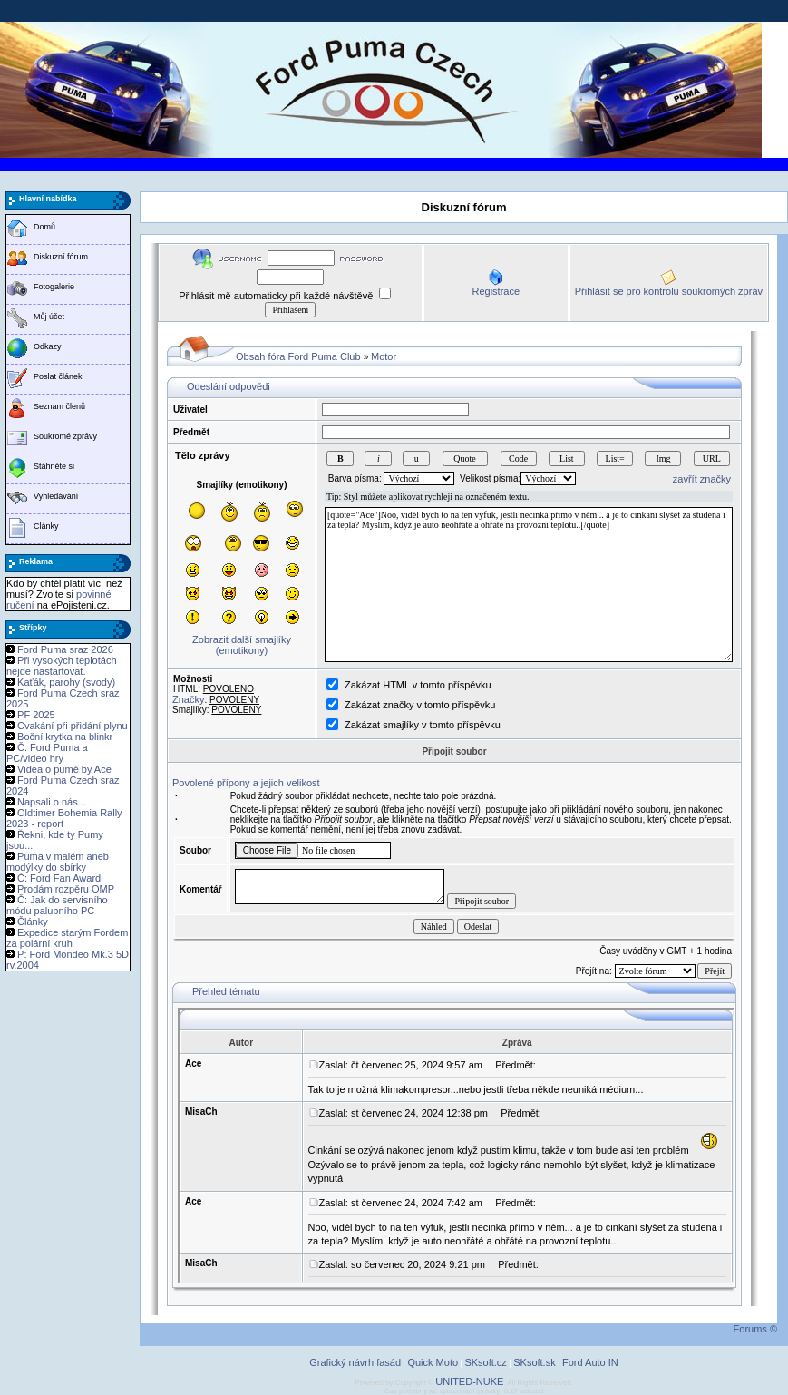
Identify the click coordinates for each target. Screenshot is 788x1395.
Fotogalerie (54, 286)
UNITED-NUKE (469, 1381)
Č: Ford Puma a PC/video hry (47, 753)
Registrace (496, 291)
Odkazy (48, 346)
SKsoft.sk (534, 1362)
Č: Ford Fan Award (59, 878)
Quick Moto (432, 1362)
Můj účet (49, 316)
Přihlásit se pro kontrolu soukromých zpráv (669, 291)
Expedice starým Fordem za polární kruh (67, 938)
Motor (383, 356)
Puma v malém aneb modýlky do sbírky (57, 862)
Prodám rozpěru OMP (65, 888)
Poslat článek (58, 376)
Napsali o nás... (51, 801)
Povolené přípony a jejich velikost (246, 782)
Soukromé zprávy (65, 436)
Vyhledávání (56, 496)
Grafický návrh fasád (355, 1362)
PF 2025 (36, 714)
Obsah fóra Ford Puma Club (298, 356)
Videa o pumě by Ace (64, 769)
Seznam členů (59, 406)
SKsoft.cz (485, 1362)
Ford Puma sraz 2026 (65, 649)
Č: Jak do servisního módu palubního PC (57, 905)
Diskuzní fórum (61, 256)
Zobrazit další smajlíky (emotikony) (241, 645)
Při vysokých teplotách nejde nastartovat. (61, 666)
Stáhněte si (54, 466)
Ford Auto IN (590, 1362)
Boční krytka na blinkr (64, 736)
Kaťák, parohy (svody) (66, 682)
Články (46, 526)
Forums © (755, 1328)
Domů (44, 226)
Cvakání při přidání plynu (72, 725)
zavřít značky (702, 478)
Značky (188, 699)
